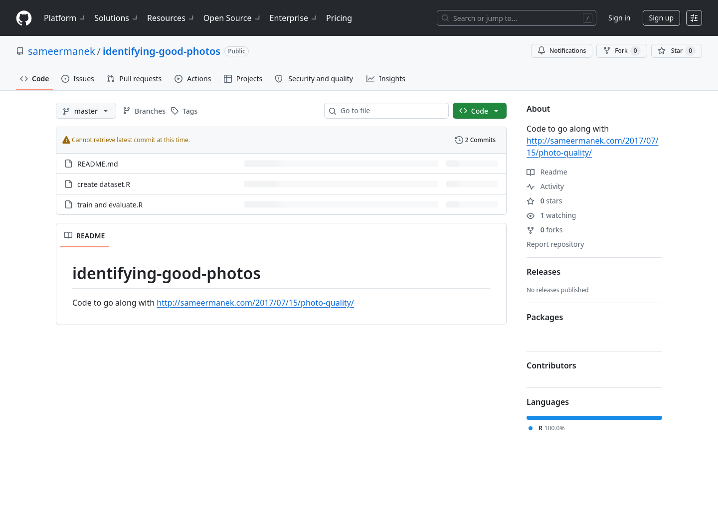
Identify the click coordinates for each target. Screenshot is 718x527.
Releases (543, 271)
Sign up (661, 17)
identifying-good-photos (161, 51)
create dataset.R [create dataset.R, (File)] (103, 184)
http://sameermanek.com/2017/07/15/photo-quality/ (255, 302)
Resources (171, 17)
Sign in (619, 17)
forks (545, 229)
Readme (547, 171)
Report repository (555, 244)
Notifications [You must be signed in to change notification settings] (562, 50)
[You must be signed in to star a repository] (676, 51)
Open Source (232, 17)
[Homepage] (24, 18)
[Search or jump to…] (516, 17)
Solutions (116, 17)
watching (551, 215)
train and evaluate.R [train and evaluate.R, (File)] (110, 204)
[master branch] (86, 111)
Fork (621, 51)
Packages (545, 317)
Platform (65, 17)
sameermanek (61, 51)
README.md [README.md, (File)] (97, 164)
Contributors (551, 365)
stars (544, 200)
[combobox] (390, 110)
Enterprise (294, 17)
